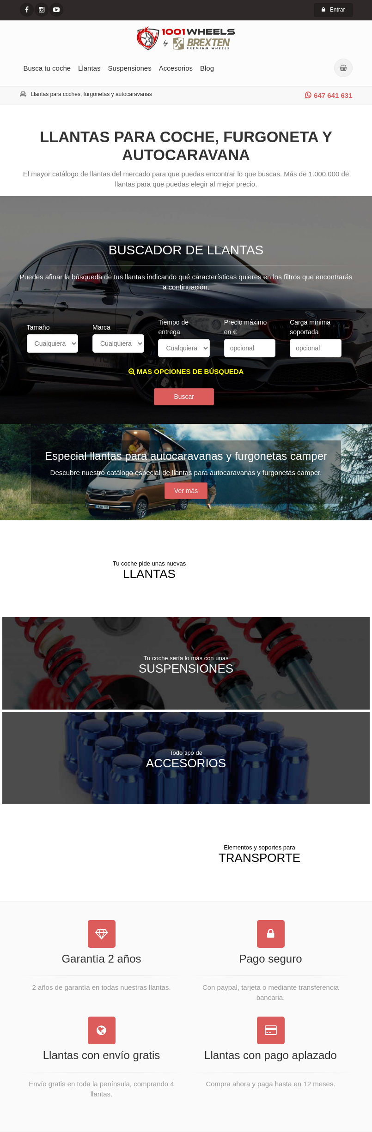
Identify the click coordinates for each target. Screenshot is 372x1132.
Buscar (184, 396)
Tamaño (38, 327)
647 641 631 (328, 95)
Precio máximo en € (245, 327)
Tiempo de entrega (173, 327)
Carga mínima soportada (310, 327)
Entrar (333, 9)
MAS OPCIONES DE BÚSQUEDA (186, 371)
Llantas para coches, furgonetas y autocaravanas (91, 94)
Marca (101, 327)
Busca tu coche (47, 68)
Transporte (259, 854)
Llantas (89, 68)
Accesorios (176, 68)
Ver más (186, 490)
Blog (207, 68)
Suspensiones (129, 68)
